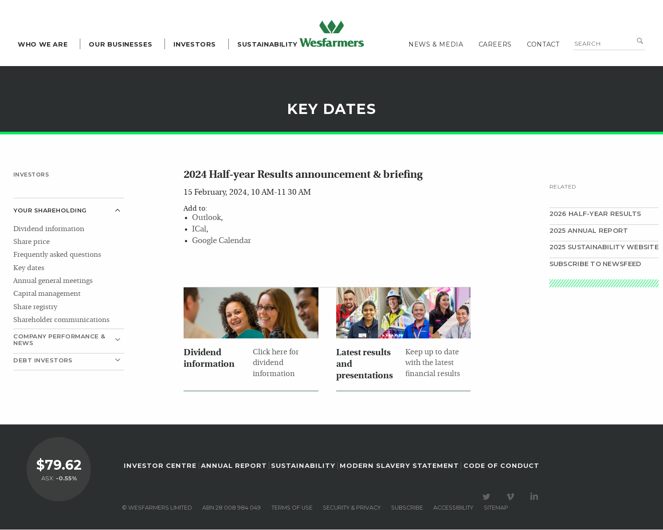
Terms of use (292, 508)
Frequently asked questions (57, 255)
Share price (31, 242)
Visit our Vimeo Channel (511, 497)
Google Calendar (221, 241)
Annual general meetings (53, 281)
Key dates (28, 268)
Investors (194, 44)
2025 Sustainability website (604, 247)
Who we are (42, 44)
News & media (435, 44)
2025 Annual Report (588, 231)
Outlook (206, 218)
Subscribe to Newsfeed (595, 264)
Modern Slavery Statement (399, 466)
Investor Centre (160, 466)
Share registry (35, 307)
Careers (495, 44)
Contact (543, 44)
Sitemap (496, 508)
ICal (199, 229)
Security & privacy (352, 508)
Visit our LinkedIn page (535, 497)
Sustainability (267, 44)
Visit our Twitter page (488, 497)
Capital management (47, 294)
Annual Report (234, 466)
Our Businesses (120, 44)
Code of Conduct (501, 466)
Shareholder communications (61, 320)
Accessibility (453, 508)
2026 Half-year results (595, 214)
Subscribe (407, 508)
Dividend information (48, 229)
